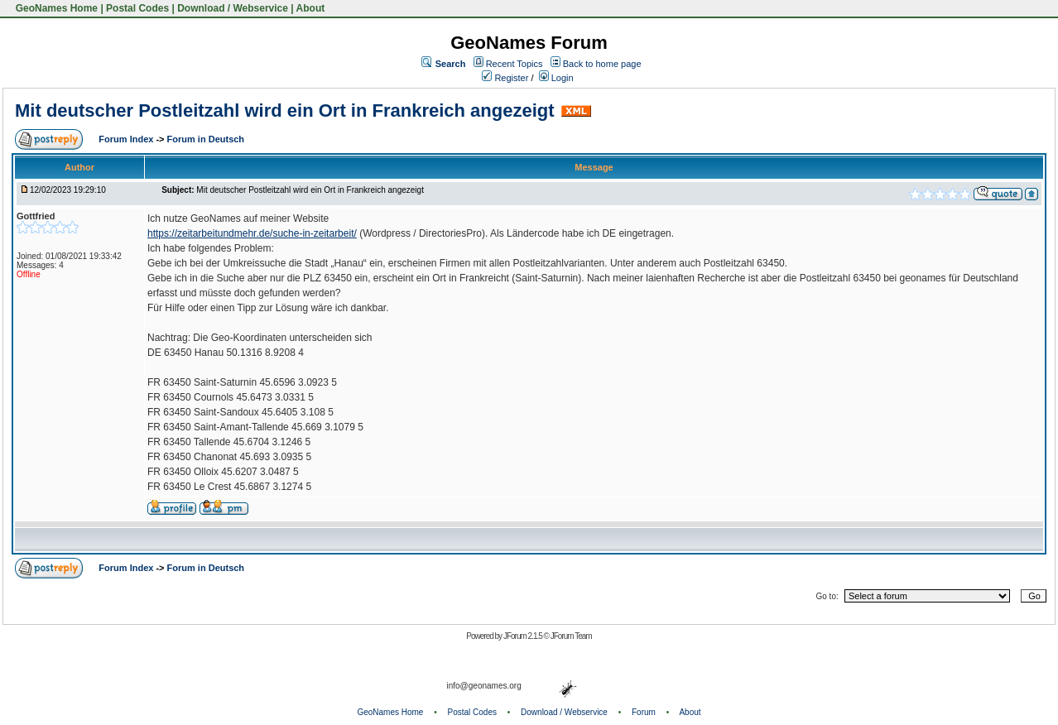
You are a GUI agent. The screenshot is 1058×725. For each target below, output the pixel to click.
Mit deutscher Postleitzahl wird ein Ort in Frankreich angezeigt (285, 110)
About (310, 8)
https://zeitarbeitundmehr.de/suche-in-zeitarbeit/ (252, 233)
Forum (644, 712)
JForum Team (571, 636)
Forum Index (127, 139)
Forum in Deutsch (206, 139)
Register (505, 78)
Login (556, 78)
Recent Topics (514, 64)
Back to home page (602, 64)
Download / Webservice (232, 8)
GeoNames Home (55, 8)
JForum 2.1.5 (523, 636)
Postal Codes (137, 8)
